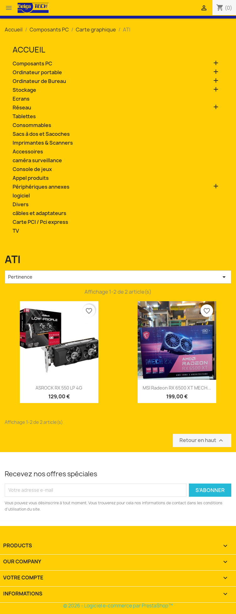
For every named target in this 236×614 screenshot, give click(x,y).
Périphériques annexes (41, 187)
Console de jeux (32, 169)
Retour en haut (202, 440)
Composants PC (32, 63)
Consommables (32, 125)
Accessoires (28, 151)
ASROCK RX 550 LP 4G (59, 388)
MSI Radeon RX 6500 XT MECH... (177, 388)
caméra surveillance (37, 160)
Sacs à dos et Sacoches (41, 134)
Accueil (29, 49)
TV (16, 231)
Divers (21, 204)
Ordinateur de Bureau (39, 81)
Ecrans (21, 99)
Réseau (22, 107)
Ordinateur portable (37, 72)
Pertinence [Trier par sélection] (118, 277)
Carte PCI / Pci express (40, 222)
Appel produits (31, 178)
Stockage (24, 90)
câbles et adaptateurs (39, 213)
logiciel (21, 195)
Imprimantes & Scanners (43, 143)
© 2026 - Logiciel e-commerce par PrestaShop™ (118, 605)
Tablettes (24, 116)
